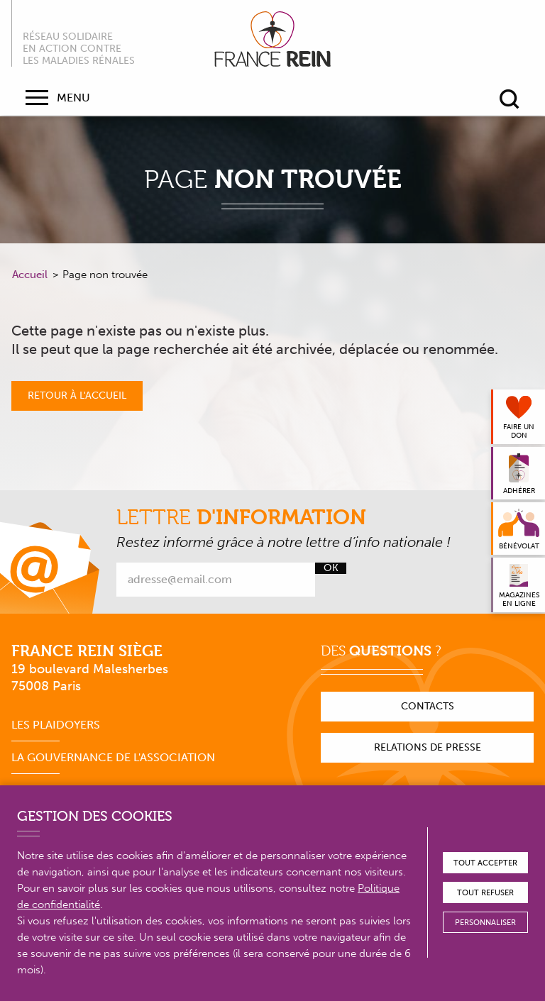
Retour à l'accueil (77, 395)
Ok (331, 568)
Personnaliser (485, 922)
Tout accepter (485, 863)
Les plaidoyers (55, 724)
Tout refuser (485, 892)
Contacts (427, 706)
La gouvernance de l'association (113, 757)
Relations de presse (427, 747)
